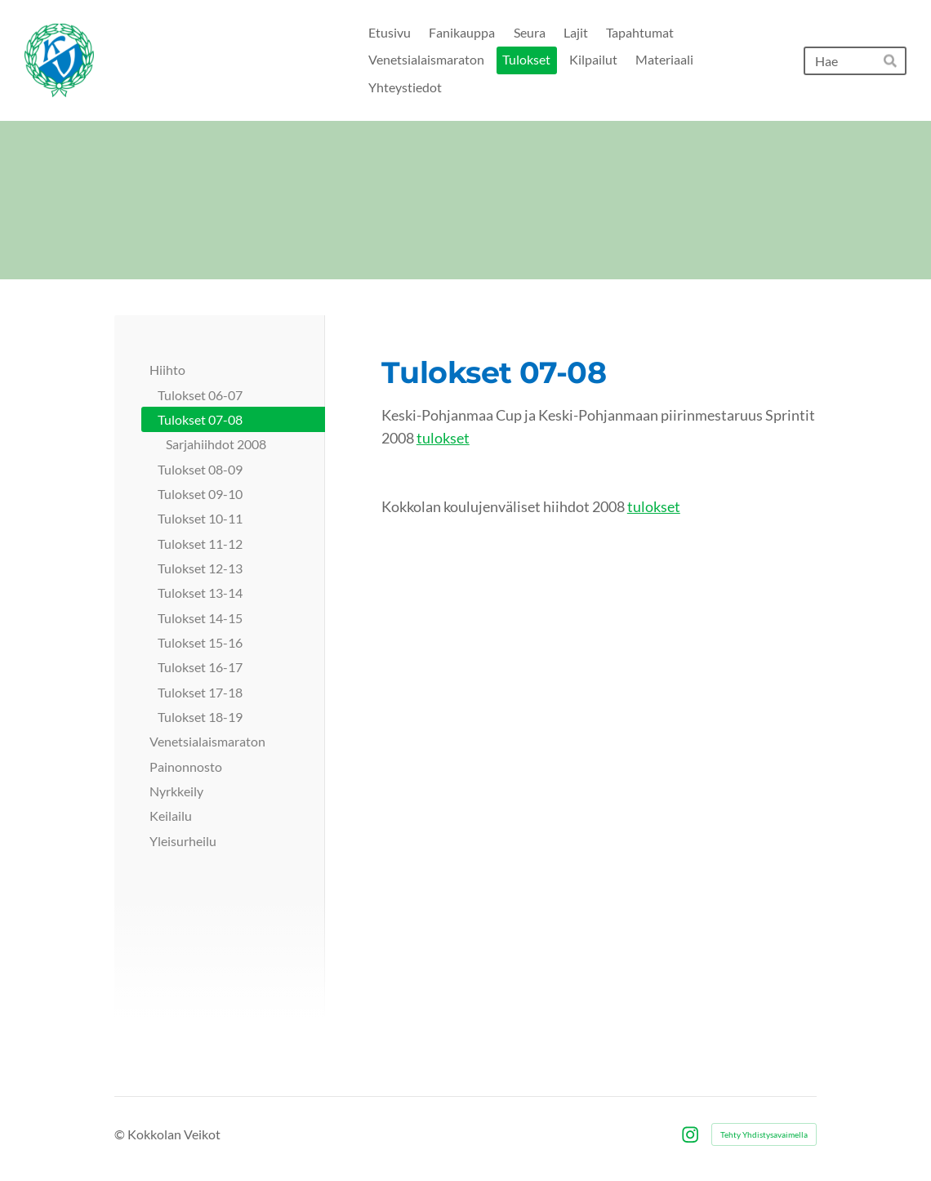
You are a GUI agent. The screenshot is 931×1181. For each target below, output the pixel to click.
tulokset (443, 438)
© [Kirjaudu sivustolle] (120, 1134)
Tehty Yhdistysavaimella (764, 1134)
